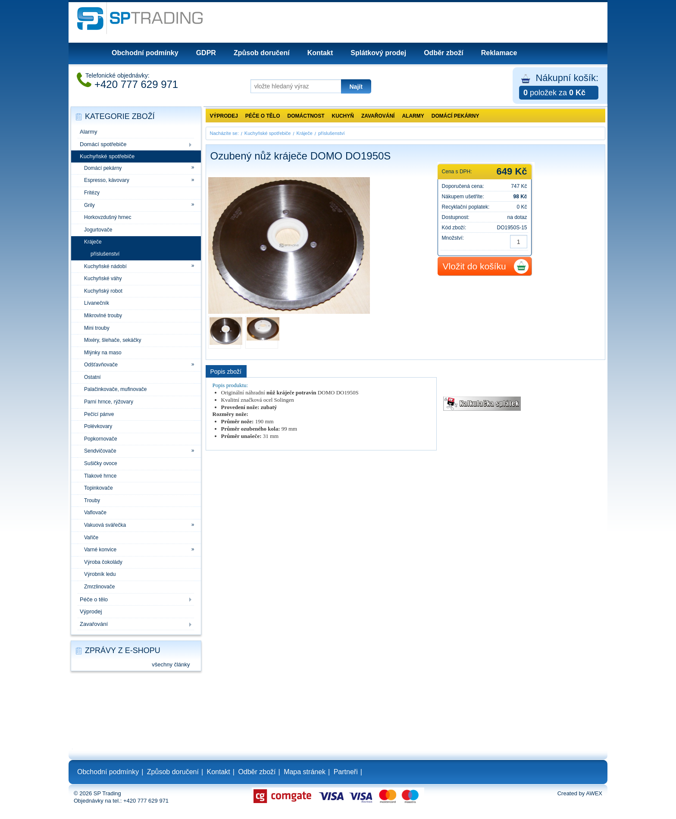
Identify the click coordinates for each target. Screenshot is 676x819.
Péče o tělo (94, 599)
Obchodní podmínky (145, 52)
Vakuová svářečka (105, 525)
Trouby (92, 500)
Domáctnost (306, 116)
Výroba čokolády (103, 562)
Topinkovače (98, 488)
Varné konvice (100, 550)
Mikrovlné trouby (103, 316)
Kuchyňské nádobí (105, 266)
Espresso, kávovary (106, 180)
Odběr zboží (443, 52)
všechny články (171, 664)
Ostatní (92, 377)
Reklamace (499, 52)
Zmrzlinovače (99, 587)
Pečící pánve (99, 414)
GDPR (206, 52)
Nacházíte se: (224, 133)
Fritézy (92, 193)
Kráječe (93, 242)
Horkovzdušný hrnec (107, 217)
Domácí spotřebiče (103, 144)
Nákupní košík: (558, 86)
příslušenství (105, 254)
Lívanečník (96, 303)
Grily (89, 205)
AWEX (594, 793)
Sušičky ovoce (100, 463)
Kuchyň (343, 116)
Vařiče (91, 538)
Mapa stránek (304, 771)
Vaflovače (95, 513)
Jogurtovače (98, 230)
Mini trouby (97, 328)
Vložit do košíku (474, 266)
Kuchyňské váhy (103, 278)
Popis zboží (225, 371)
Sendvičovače (100, 451)
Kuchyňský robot (103, 291)
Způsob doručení (262, 52)
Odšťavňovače (101, 365)
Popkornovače (100, 439)
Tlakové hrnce (100, 476)
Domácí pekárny (103, 168)
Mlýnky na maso (103, 353)
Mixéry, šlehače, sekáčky (112, 340)
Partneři (346, 771)
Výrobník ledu (100, 574)
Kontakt (320, 52)
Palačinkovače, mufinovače (115, 389)
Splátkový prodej (378, 52)
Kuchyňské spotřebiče (107, 156)
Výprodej (91, 611)
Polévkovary (98, 426)
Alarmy (88, 131)
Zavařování (94, 624)
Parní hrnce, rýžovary (108, 402)
